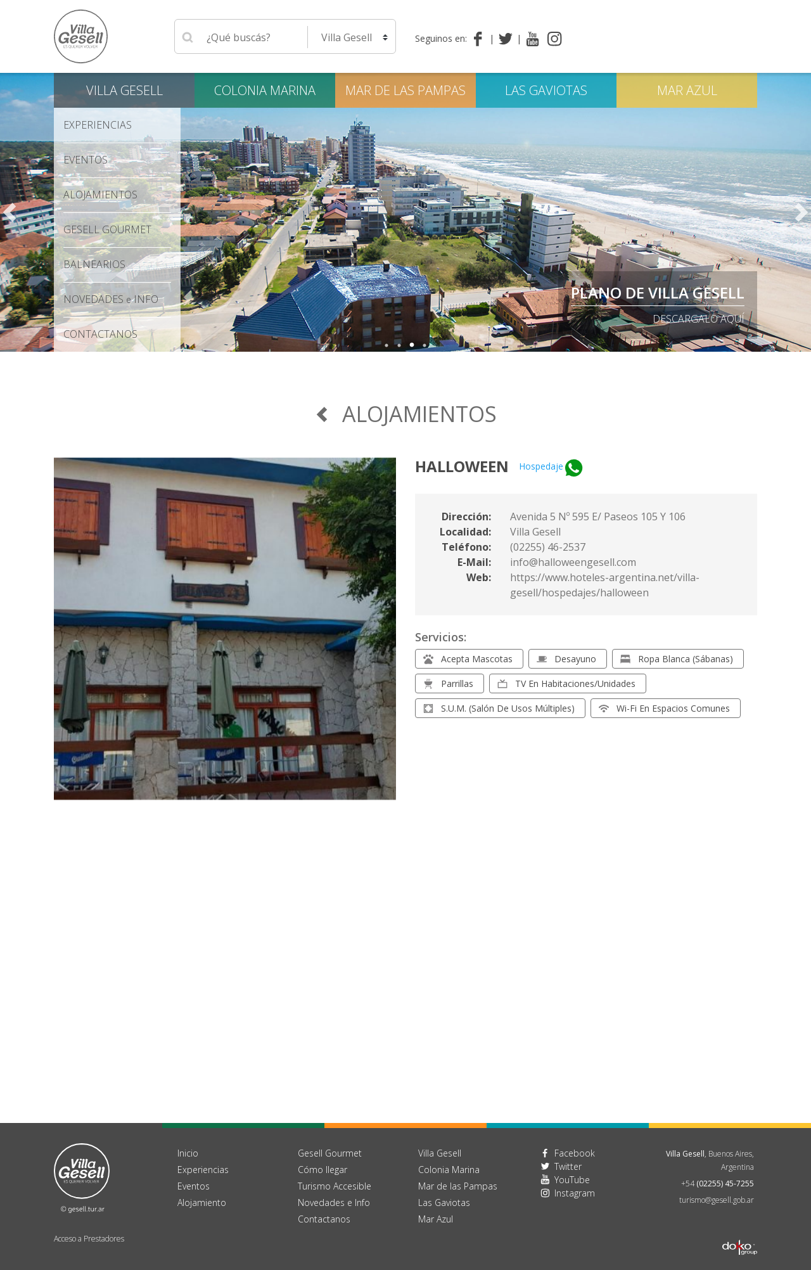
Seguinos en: (441, 38)
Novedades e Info (334, 1202)
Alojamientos (100, 195)
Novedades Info (110, 299)
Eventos (85, 160)
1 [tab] (386, 345)
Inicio (187, 1153)
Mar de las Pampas (405, 90)
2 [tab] (399, 345)
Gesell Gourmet (107, 229)
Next (801, 212)
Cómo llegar (322, 1170)
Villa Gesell (124, 90)
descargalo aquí (698, 319)
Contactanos (324, 1219)
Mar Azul (687, 90)
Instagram (574, 1193)
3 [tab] (412, 345)
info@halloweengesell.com (573, 562)
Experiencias (97, 125)
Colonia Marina (265, 90)
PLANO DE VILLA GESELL (657, 292)
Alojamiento (201, 1202)
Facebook (574, 1153)
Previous (9, 212)
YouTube (572, 1180)
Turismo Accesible (334, 1186)
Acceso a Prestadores (89, 1238)
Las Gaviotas (546, 90)
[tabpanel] (405, 212)
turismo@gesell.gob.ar (716, 1200)
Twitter (568, 1166)
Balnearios (94, 264)
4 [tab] (424, 345)
